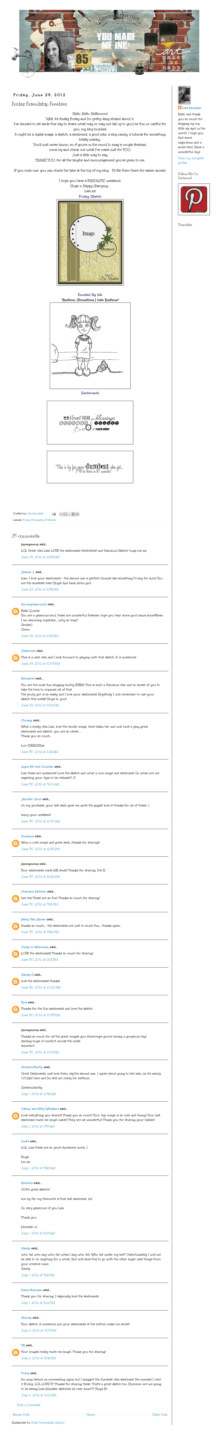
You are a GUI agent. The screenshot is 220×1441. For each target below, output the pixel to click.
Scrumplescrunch (34, 604)
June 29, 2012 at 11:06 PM (40, 705)
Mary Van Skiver (33, 919)
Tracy (25, 1373)
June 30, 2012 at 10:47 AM (40, 821)
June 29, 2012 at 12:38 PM (40, 557)
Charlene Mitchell (33, 892)
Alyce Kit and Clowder (37, 767)
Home (91, 1415)
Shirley (26, 1318)
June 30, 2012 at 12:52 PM (40, 877)
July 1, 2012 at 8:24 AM (38, 1233)
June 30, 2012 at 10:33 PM (40, 1015)
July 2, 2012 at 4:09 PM (38, 1330)
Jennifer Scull (31, 799)
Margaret (28, 678)
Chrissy (26, 720)
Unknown (28, 651)
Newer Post (21, 1415)
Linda (25, 1141)
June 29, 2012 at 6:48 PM (39, 636)
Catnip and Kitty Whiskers (40, 1109)
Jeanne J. (28, 572)
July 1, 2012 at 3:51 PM (37, 1275)
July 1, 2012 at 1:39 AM (37, 1126)
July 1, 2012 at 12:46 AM (38, 1094)
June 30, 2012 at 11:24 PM (40, 1052)
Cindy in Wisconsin (35, 947)
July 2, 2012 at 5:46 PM (38, 1358)
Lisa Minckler (192, 108)
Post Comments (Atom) (47, 1423)
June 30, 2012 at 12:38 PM (40, 849)
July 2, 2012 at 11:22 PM (38, 1395)
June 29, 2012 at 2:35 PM (39, 589)
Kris (24, 1002)
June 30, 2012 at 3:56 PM (40, 932)
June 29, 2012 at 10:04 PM (40, 664)
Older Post (159, 1415)
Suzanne (27, 836)
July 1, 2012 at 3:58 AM (38, 1168)
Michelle (27, 1183)
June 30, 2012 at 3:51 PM (39, 904)
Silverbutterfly (32, 1067)
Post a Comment (28, 1405)
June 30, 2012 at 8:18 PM (39, 960)
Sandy (25, 1248)
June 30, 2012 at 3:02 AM (40, 784)
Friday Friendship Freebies (39, 520)
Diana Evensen (31, 1290)
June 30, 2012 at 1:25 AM (39, 752)
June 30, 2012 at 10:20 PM (41, 988)
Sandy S (27, 975)
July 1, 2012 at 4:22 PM (38, 1303)
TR (23, 1345)
